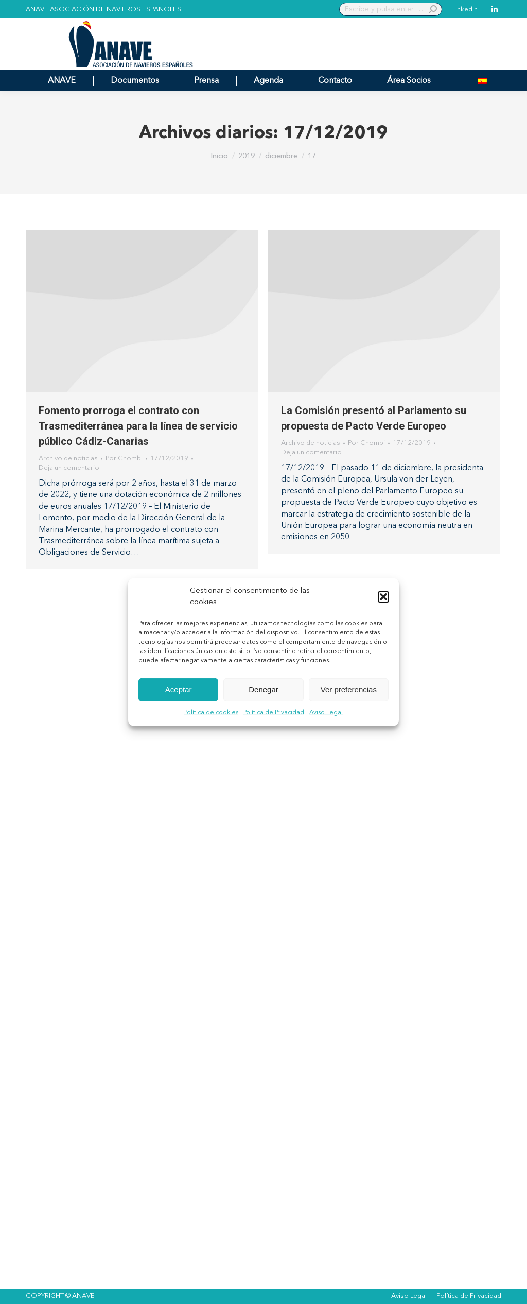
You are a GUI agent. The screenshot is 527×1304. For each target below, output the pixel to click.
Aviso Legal (326, 713)
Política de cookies (211, 713)
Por (124, 458)
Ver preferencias (349, 689)
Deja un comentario (69, 468)
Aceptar (178, 689)
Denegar (263, 689)
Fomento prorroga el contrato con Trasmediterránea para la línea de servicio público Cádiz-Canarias (138, 426)
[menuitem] (483, 80)
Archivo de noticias (68, 458)
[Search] (390, 9)
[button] (383, 597)
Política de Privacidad (273, 713)
